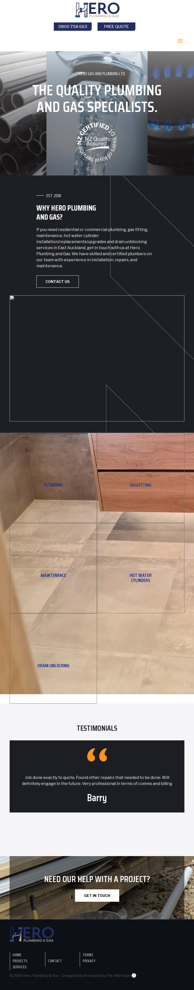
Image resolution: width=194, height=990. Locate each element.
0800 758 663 (72, 26)
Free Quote (116, 26)
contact (55, 961)
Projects (20, 961)
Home (17, 955)
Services (20, 967)
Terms (88, 955)
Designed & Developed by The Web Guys (99, 975)
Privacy (89, 961)
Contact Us (57, 281)
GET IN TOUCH (97, 895)
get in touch (98, 247)
